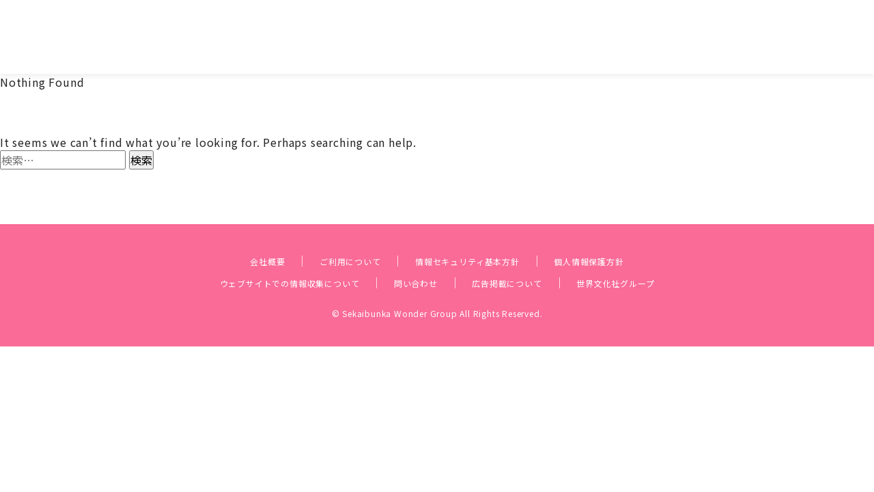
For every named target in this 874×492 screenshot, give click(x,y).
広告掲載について (523, 258)
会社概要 (230, 236)
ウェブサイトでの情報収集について (260, 258)
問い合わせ (414, 258)
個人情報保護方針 (620, 236)
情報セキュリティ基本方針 (471, 236)
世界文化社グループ (655, 258)
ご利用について (328, 236)
